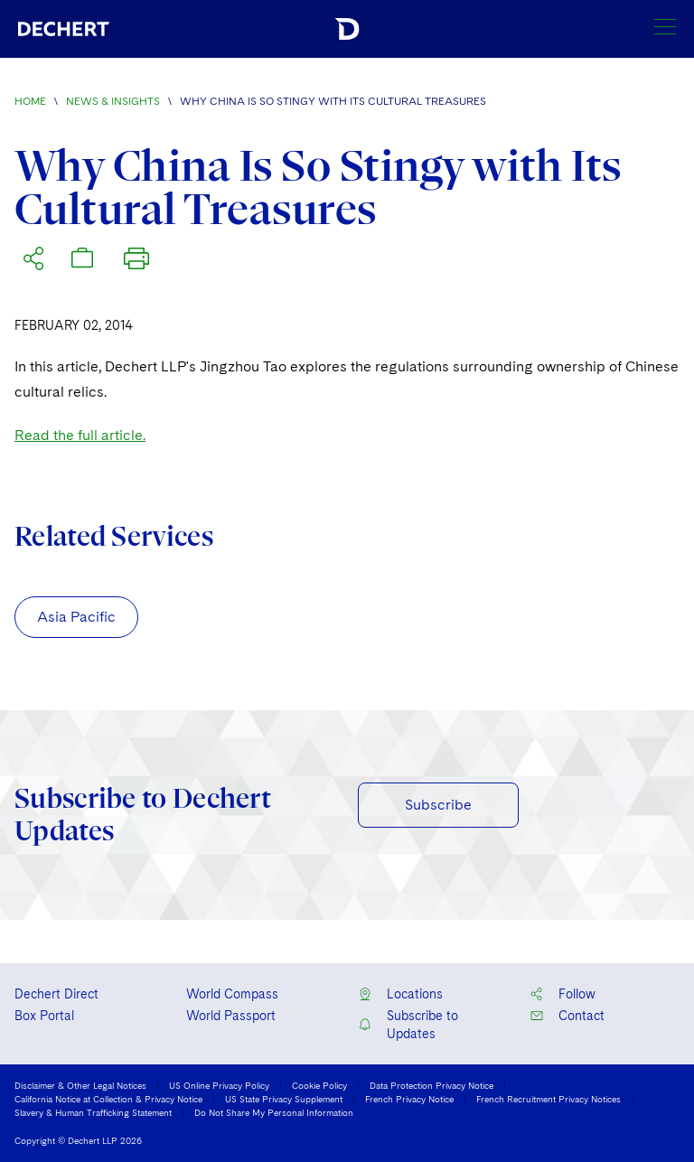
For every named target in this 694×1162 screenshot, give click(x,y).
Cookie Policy (319, 1085)
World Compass (232, 994)
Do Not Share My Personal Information (273, 1112)
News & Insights (113, 101)
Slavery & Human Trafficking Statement (93, 1112)
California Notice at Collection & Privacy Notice (108, 1098)
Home (30, 101)
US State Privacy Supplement (283, 1098)
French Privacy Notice (409, 1098)
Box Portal (44, 1015)
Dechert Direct (56, 994)
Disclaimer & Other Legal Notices (80, 1085)
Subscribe (438, 804)
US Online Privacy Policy (219, 1085)
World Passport (231, 1015)
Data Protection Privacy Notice (431, 1085)
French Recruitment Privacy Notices (548, 1098)
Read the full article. (79, 435)
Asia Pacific (76, 616)
